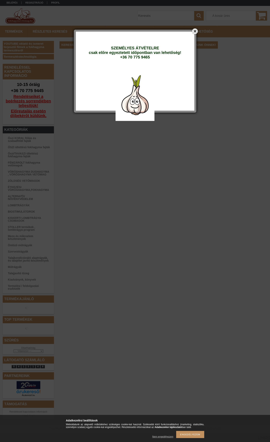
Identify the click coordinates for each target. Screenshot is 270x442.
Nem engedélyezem (162, 436)
